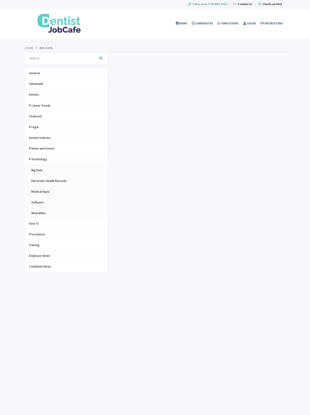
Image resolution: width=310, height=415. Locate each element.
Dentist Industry (40, 138)
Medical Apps (40, 191)
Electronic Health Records (49, 181)
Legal (34, 127)
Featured (35, 116)
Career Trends (40, 105)
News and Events (42, 148)
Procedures (37, 234)
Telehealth (36, 84)
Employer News (39, 256)
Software (37, 202)
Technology (38, 159)
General (34, 73)
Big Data (36, 170)
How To (34, 223)
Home (29, 48)
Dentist (34, 94)
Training (34, 245)
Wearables (38, 213)
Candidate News (40, 266)
